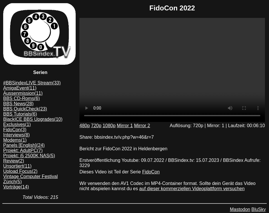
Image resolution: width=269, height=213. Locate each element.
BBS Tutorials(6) (20, 114)
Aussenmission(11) (23, 93)
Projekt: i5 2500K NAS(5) (29, 155)
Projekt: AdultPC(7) (23, 150)
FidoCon (150, 171)
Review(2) (13, 160)
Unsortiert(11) (17, 166)
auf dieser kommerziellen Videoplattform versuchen (191, 188)
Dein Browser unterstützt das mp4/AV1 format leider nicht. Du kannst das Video (172, 70)
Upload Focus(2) (20, 171)
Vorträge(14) (16, 186)
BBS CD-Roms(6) (21, 98)
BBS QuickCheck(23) (25, 108)
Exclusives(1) (17, 124)
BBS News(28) (18, 103)
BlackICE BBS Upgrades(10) (33, 119)
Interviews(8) (16, 134)
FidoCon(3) (14, 129)
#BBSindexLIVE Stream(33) (32, 82)
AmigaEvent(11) (20, 88)
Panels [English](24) (24, 145)
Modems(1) (15, 140)
